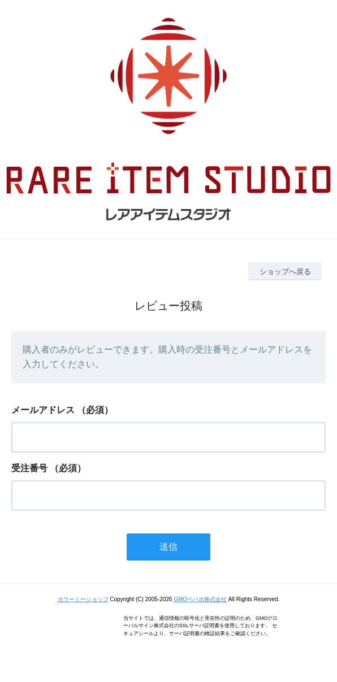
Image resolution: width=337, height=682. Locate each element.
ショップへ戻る (285, 271)
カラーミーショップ (83, 599)
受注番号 (29, 468)
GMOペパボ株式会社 (200, 599)
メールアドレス (43, 410)
